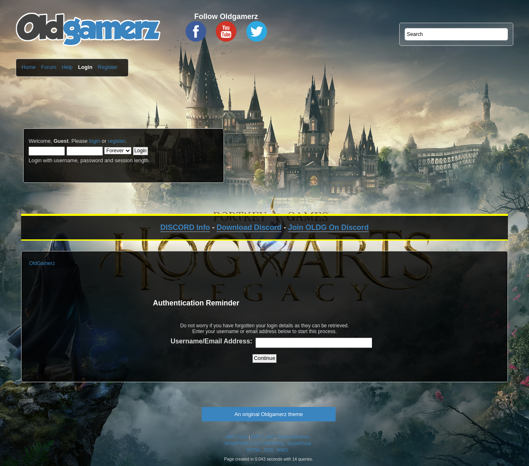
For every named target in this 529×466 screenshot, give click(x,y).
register (116, 141)
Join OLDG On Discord (328, 227)
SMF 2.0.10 (237, 437)
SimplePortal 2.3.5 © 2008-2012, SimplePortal (267, 443)
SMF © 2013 (263, 437)
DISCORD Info (185, 227)
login (94, 141)
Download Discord (249, 227)
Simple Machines (293, 437)
